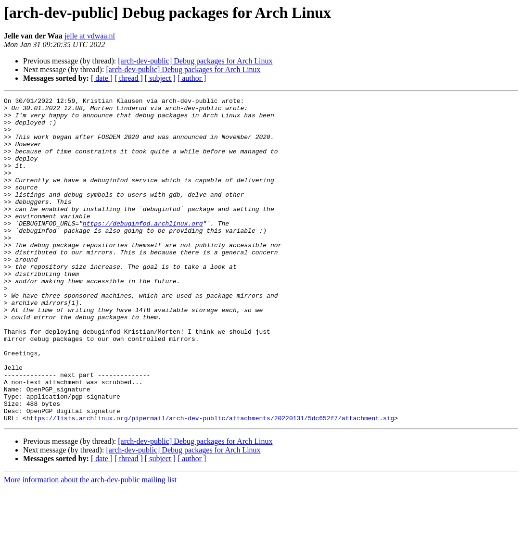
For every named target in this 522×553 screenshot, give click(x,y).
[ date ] (102, 78)
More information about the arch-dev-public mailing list (90, 544)
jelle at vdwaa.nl (89, 36)
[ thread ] (129, 78)
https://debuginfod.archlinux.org (143, 249)
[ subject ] (160, 78)
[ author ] (192, 78)
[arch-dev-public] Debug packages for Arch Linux (195, 61)
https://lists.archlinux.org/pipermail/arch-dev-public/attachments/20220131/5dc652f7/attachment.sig (210, 482)
